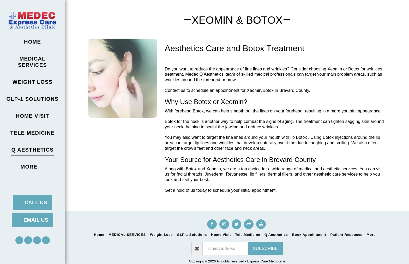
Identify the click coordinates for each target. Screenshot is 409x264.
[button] (19, 240)
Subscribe (265, 248)
